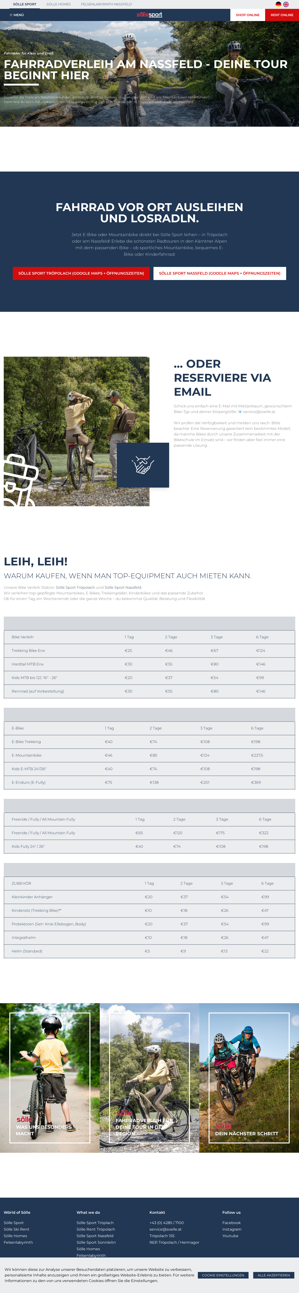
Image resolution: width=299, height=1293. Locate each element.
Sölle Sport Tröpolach (75, 587)
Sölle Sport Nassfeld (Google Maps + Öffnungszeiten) (220, 273)
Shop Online (248, 15)
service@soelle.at (166, 1229)
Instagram (232, 1229)
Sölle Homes (58, 4)
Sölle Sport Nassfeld (123, 587)
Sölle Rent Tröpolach (96, 1229)
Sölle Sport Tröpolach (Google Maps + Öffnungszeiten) (81, 273)
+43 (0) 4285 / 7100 (167, 1223)
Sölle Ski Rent (16, 1229)
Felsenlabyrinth (18, 1242)
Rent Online (282, 15)
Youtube (230, 1236)
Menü (19, 15)
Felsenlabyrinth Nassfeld (106, 4)
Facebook (231, 1223)
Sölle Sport (24, 4)
